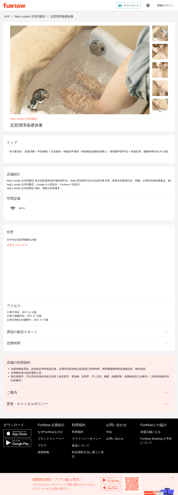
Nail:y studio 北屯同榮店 (30, 16)
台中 (7, 16)
